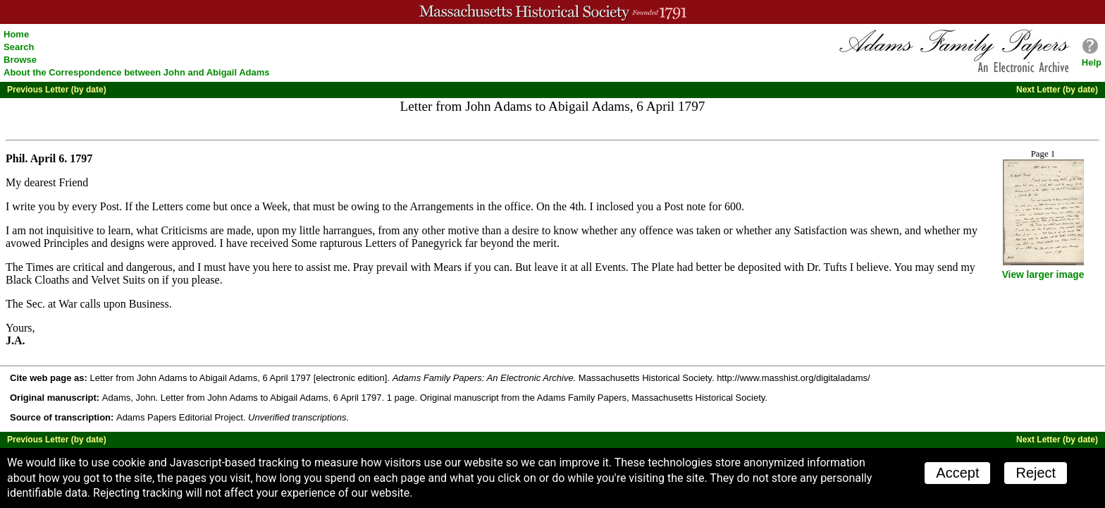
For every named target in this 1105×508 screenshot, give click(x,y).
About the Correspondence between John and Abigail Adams (137, 72)
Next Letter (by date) (1057, 90)
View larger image (1043, 275)
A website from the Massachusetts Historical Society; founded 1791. (552, 12)
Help (1091, 62)
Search (19, 47)
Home (16, 34)
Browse (20, 59)
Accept (957, 472)
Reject (1036, 472)
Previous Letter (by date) (56, 90)
